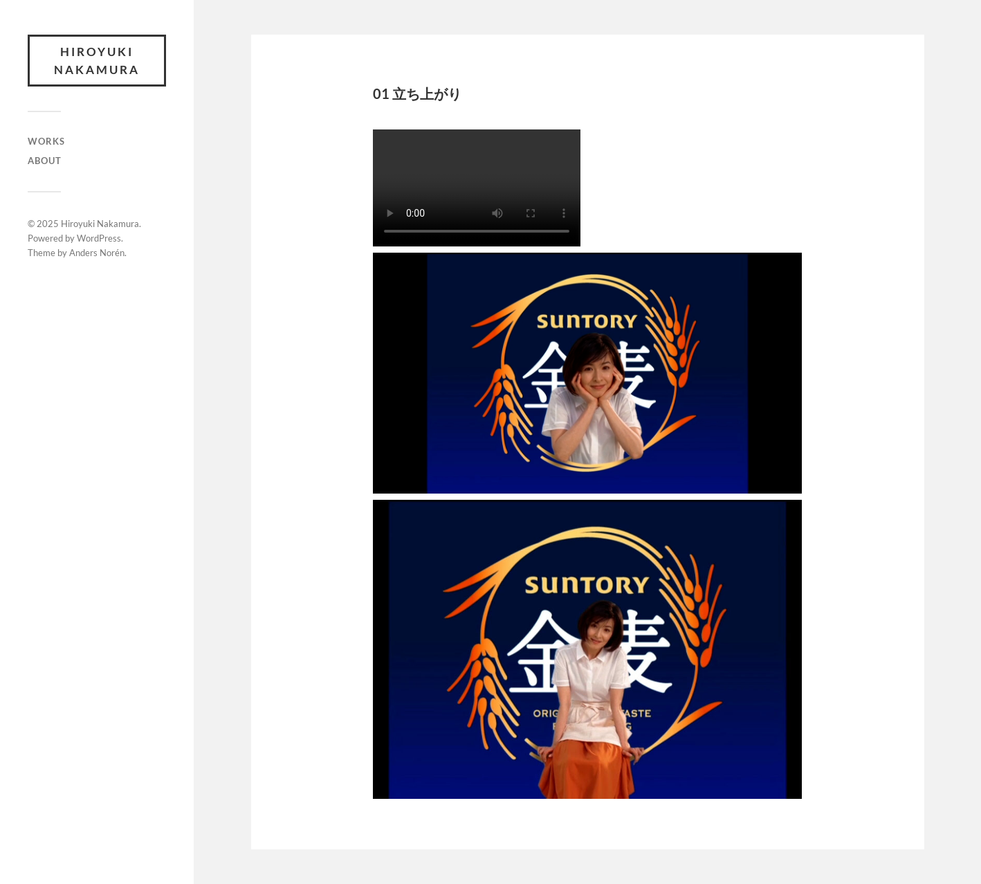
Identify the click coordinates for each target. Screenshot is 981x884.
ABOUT (45, 160)
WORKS (46, 141)
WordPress (99, 238)
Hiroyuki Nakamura (97, 60)
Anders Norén (97, 252)
